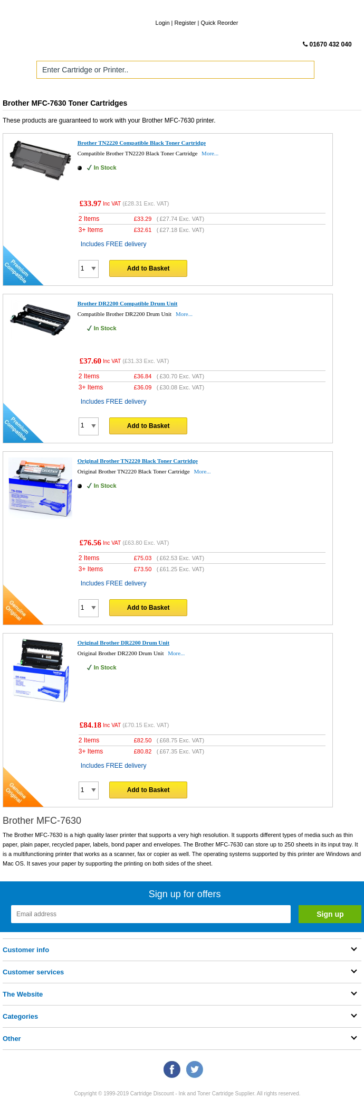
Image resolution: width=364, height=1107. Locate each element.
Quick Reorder (219, 23)
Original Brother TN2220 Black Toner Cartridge (138, 461)
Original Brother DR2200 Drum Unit (123, 642)
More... (210, 153)
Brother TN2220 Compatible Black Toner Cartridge (142, 142)
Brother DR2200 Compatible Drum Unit (128, 303)
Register (185, 23)
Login (163, 23)
